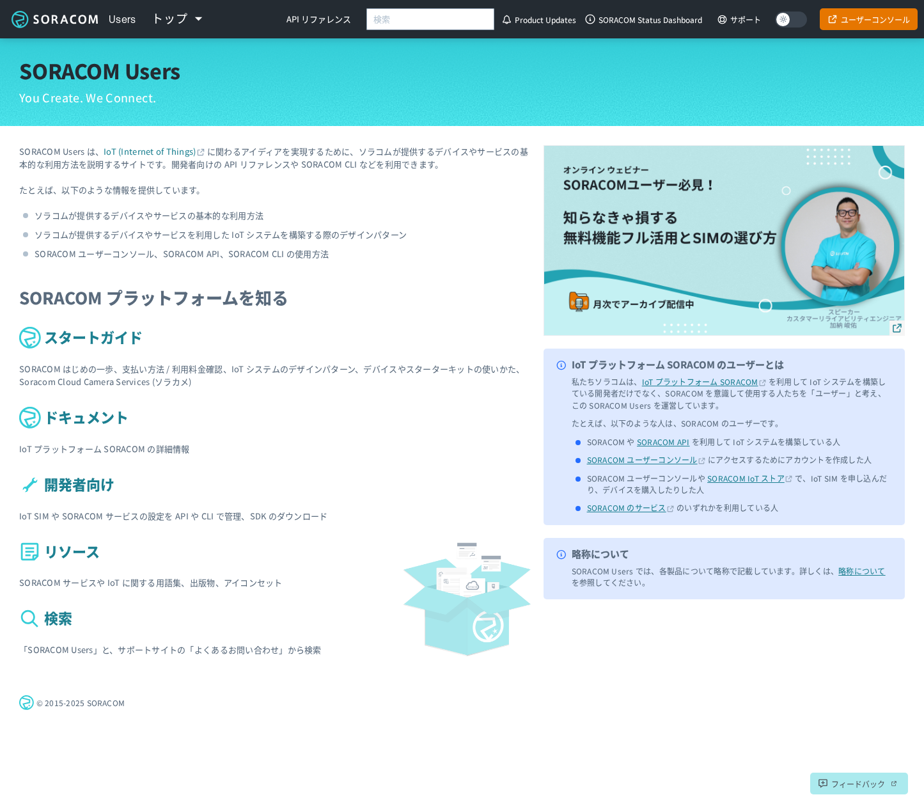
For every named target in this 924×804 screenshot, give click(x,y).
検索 (45, 617)
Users (122, 19)
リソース (59, 550)
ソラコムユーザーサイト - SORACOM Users (54, 19)
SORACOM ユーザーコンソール (642, 459)
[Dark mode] (791, 20)
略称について (861, 570)
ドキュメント (74, 416)
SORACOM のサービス (626, 507)
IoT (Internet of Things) (150, 151)
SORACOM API (663, 441)
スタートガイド (81, 336)
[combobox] (430, 19)
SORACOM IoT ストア (746, 478)
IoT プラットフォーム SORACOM (700, 381)
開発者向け (66, 483)
